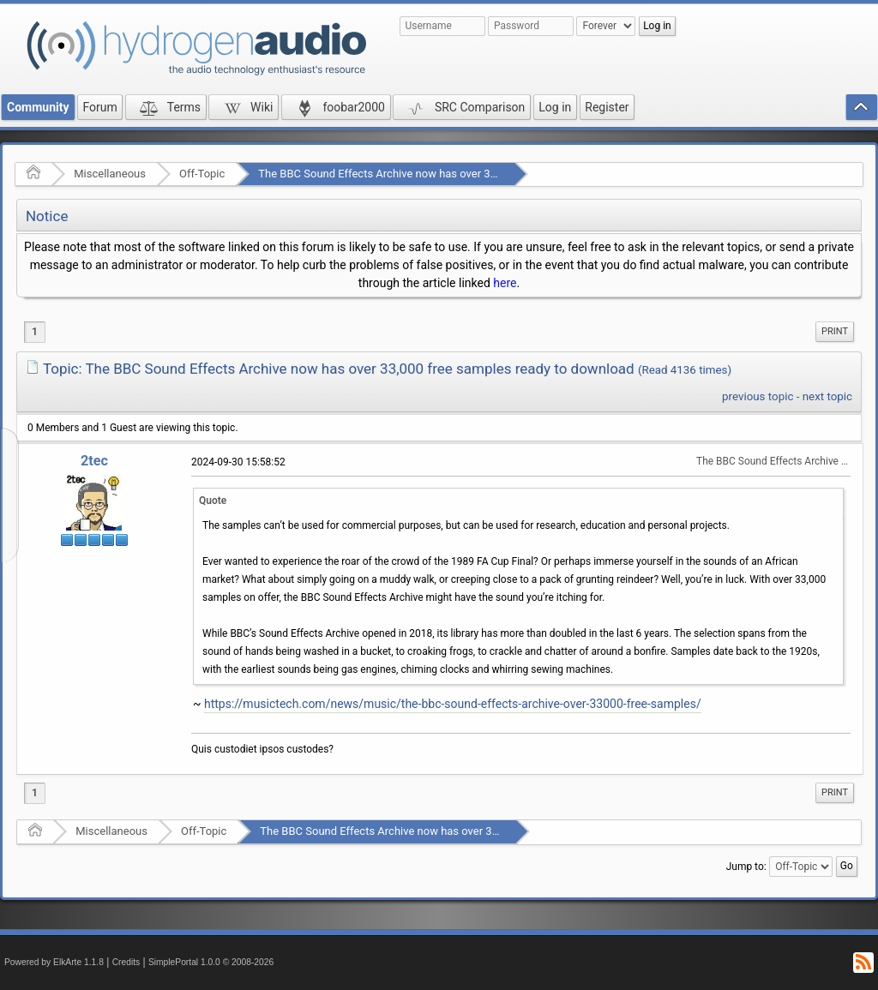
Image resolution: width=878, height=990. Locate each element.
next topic (827, 396)
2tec (94, 461)
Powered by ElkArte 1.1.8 (54, 962)
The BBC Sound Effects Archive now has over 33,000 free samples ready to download (468, 173)
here (504, 283)
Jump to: (746, 866)
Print (834, 331)
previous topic (757, 396)
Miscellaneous (110, 173)
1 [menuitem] (35, 332)
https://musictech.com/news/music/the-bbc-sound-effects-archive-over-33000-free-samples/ (452, 704)
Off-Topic (202, 173)
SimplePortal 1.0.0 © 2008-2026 (211, 962)
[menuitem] (834, 331)
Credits (126, 962)
